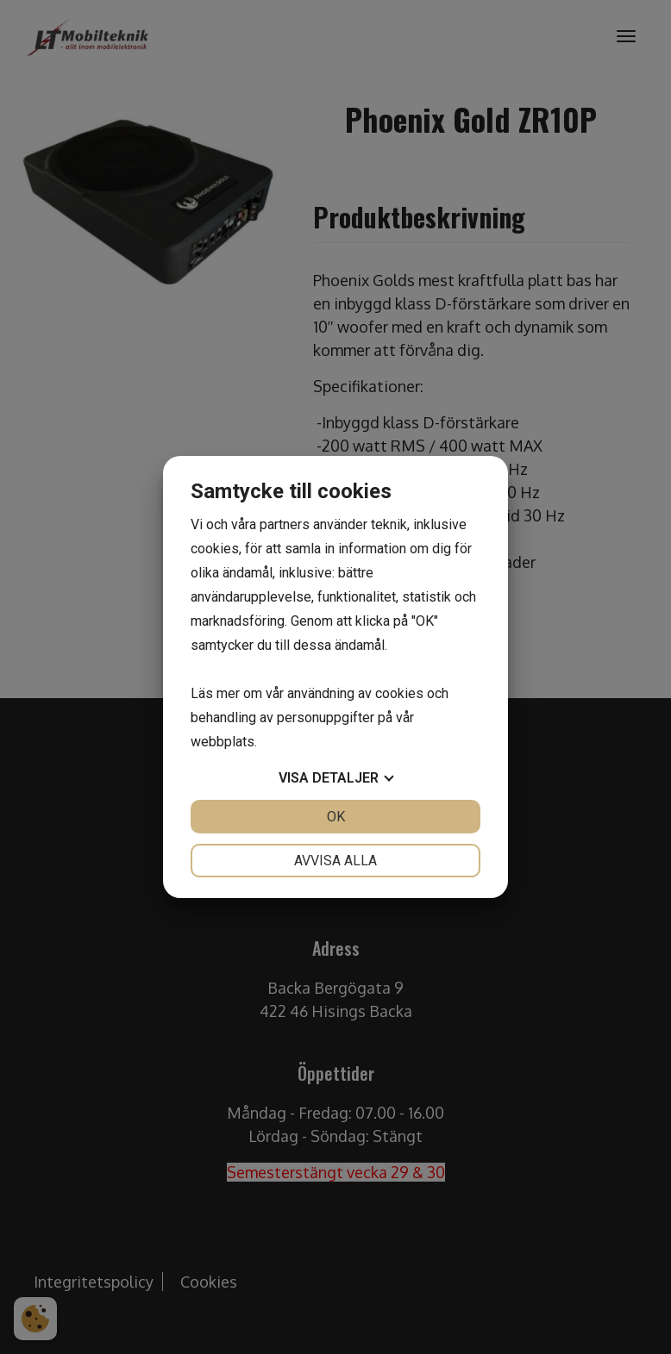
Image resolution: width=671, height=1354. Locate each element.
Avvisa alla (335, 860)
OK (336, 816)
